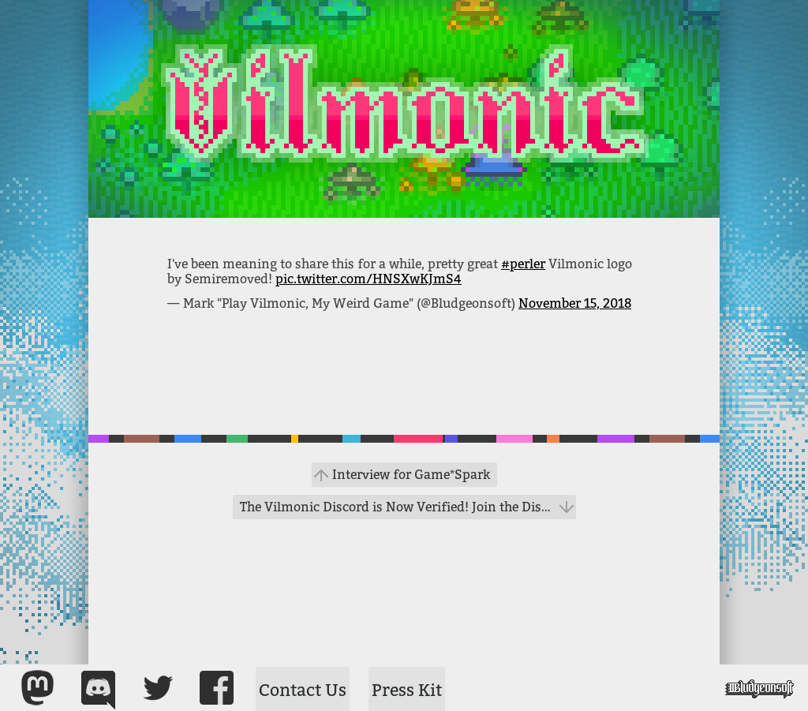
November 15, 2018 (574, 303)
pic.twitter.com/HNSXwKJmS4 (368, 278)
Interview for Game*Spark (411, 474)
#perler (523, 263)
